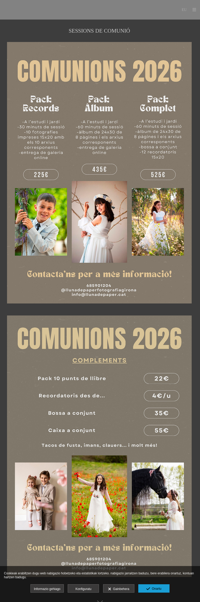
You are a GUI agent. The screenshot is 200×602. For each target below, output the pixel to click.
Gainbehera (118, 589)
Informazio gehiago (47, 589)
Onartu (153, 589)
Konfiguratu (83, 589)
